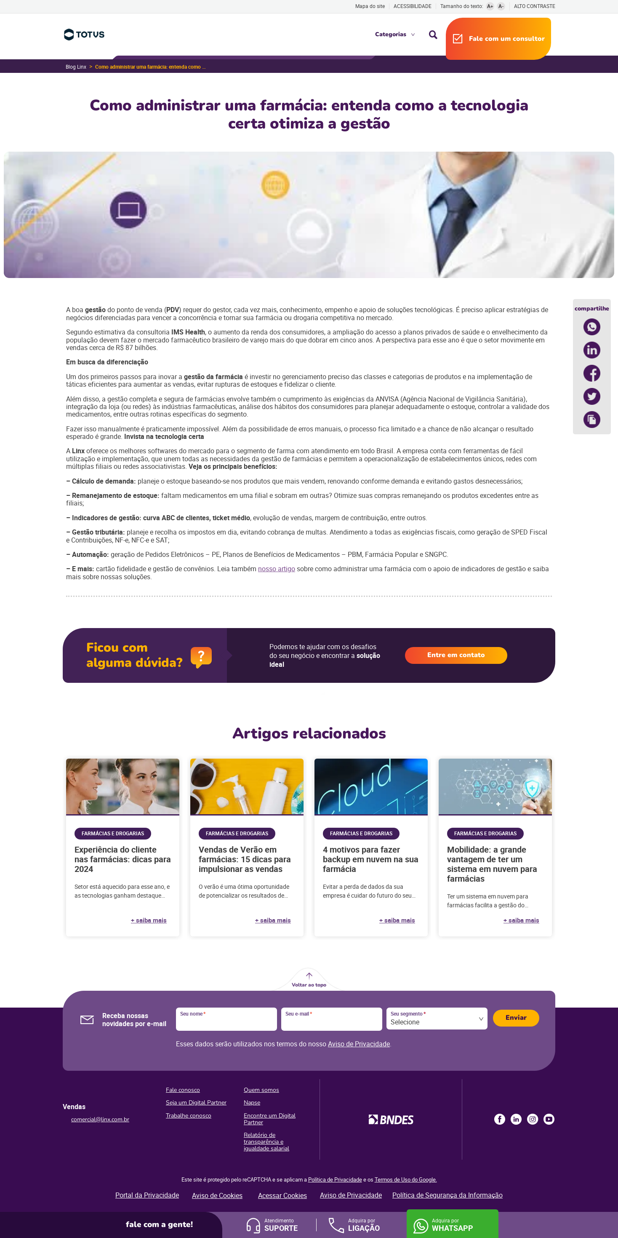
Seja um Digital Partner (196, 1103)
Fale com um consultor (507, 38)
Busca (433, 34)
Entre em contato (456, 655)
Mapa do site (370, 6)
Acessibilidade (413, 6)
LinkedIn (516, 1119)
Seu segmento (408, 1014)
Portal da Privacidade (147, 1195)
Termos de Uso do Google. (406, 1179)
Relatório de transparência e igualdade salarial (266, 1141)
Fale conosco (183, 1090)
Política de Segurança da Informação (447, 1195)
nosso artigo (276, 568)
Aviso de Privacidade (359, 1043)
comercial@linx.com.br (100, 1119)
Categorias (390, 34)
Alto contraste (534, 6)
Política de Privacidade (335, 1179)
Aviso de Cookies (217, 1195)
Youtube (549, 1119)
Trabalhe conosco (188, 1116)
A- (501, 6)
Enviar (516, 1017)
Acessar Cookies (282, 1195)
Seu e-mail (298, 1014)
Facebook (499, 1119)
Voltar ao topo (309, 984)
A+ (490, 6)
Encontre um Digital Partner (270, 1119)
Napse (252, 1103)
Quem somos (261, 1090)
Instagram (532, 1119)
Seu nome (192, 1014)
